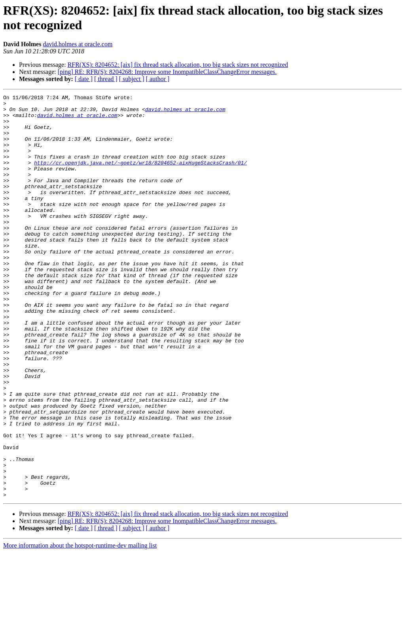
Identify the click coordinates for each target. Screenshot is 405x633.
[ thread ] (105, 79)
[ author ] (158, 79)
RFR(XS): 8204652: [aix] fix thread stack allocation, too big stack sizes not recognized (178, 64)
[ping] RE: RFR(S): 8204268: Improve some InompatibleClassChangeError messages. (167, 71)
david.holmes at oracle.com (77, 44)
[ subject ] (131, 79)
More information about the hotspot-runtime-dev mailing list (80, 626)
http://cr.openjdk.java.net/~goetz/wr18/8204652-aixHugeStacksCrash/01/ (140, 176)
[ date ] (84, 79)
